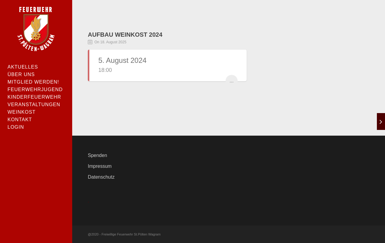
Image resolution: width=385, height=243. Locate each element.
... (231, 80)
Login (16, 127)
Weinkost (21, 112)
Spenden (97, 155)
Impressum (100, 166)
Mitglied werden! (33, 82)
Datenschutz (101, 177)
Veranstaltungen (34, 104)
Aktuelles (23, 66)
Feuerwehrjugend (35, 89)
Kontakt (20, 119)
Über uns (21, 74)
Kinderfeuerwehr (34, 97)
